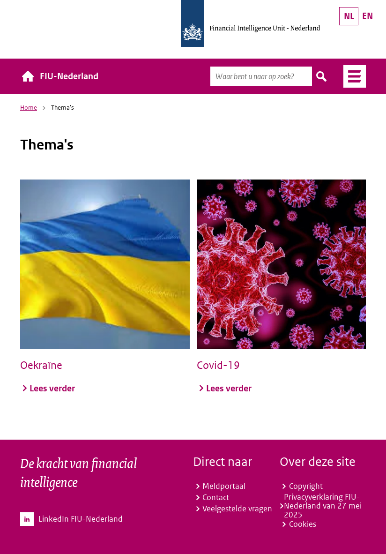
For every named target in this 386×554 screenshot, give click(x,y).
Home (28, 108)
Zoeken (322, 76)
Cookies (302, 524)
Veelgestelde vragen (237, 508)
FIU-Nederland (69, 76)
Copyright (306, 486)
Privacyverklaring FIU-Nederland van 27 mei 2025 (323, 506)
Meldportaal (223, 486)
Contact (215, 497)
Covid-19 (218, 365)
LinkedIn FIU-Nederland (80, 519)
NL (349, 16)
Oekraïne (41, 365)
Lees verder (52, 388)
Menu (351, 76)
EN (367, 15)
